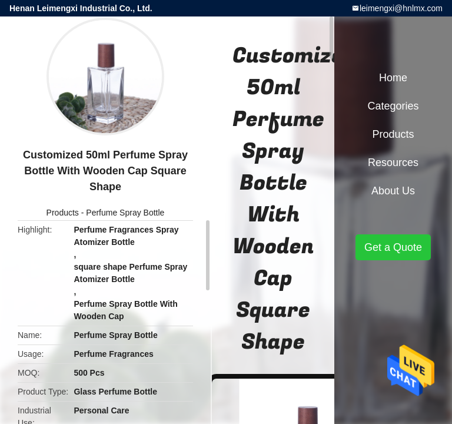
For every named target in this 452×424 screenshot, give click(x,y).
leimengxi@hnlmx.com (401, 8)
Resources (393, 162)
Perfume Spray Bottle (125, 212)
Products (62, 212)
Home (393, 78)
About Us (393, 191)
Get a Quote (393, 247)
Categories (392, 106)
